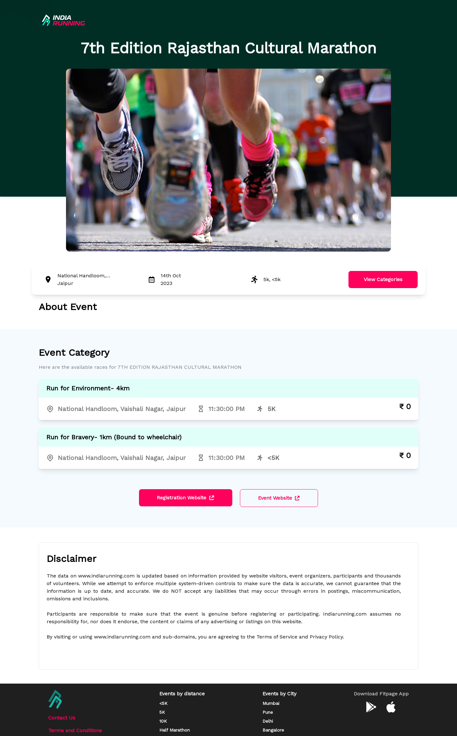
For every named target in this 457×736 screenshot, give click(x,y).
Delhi (267, 721)
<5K (163, 703)
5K (162, 712)
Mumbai (270, 703)
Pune (267, 712)
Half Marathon (174, 730)
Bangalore (273, 730)
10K (163, 721)
